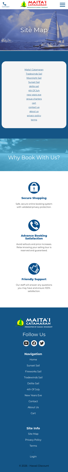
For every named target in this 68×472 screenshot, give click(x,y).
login (33, 456)
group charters (34, 99)
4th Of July (34, 90)
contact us (34, 107)
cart (34, 103)
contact (33, 401)
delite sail (34, 86)
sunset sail (33, 365)
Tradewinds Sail (34, 74)
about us (34, 111)
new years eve (34, 94)
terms (34, 119)
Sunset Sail (34, 82)
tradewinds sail (33, 377)
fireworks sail (33, 371)
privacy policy (34, 115)
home (33, 359)
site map (33, 433)
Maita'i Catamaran (34, 69)
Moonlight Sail (34, 78)
